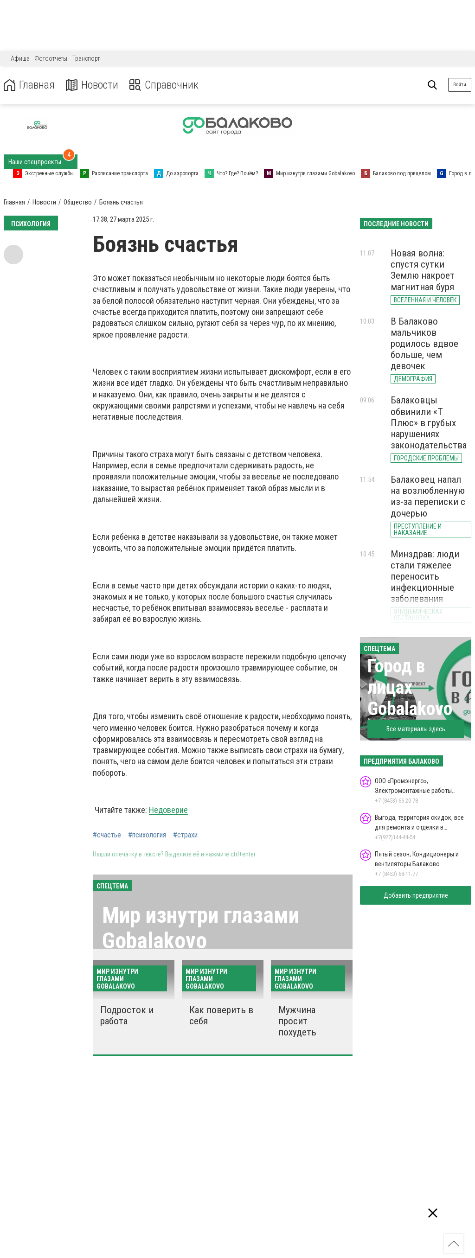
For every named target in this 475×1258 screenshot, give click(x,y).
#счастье (107, 835)
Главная (29, 85)
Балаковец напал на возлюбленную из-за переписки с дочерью (428, 496)
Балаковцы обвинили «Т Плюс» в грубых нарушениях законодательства (429, 423)
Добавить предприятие (416, 895)
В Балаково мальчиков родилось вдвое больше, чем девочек (424, 344)
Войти (459, 85)
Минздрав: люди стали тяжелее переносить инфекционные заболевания (425, 577)
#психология (147, 835)
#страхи (185, 835)
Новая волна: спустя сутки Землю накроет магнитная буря (423, 270)
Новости (92, 85)
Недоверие (168, 810)
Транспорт (86, 58)
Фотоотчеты (51, 58)
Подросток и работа (127, 1015)
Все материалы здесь (415, 729)
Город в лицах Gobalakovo (409, 687)
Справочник (164, 85)
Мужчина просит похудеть (297, 1021)
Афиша (20, 58)
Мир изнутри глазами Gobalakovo (200, 928)
